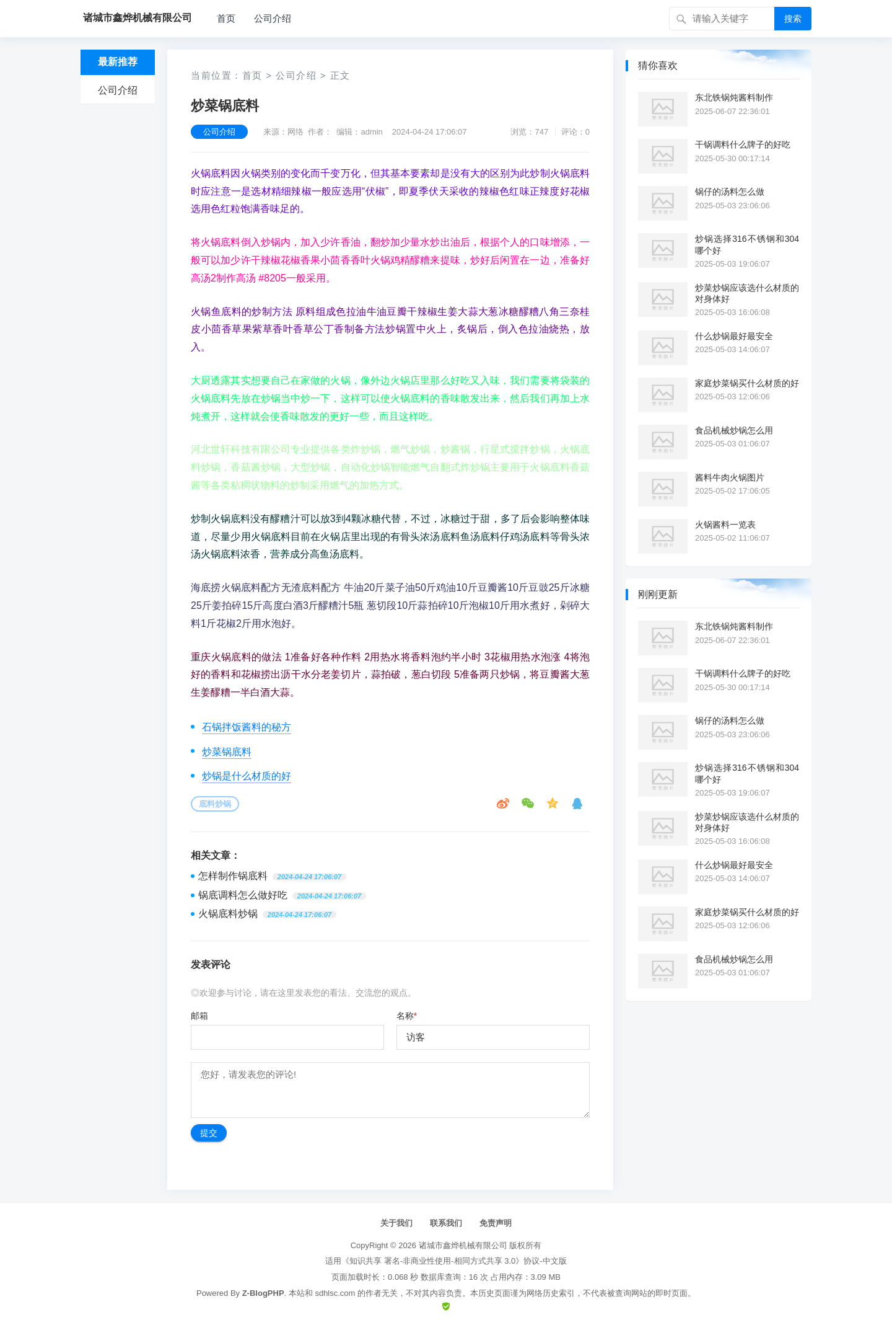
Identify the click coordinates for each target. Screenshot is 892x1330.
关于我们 (396, 1223)
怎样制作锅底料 (233, 876)
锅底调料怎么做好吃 (242, 895)
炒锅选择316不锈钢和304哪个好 (747, 244)
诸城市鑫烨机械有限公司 (463, 1245)
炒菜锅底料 (226, 752)
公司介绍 (272, 18)
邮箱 (199, 1016)
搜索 (793, 19)
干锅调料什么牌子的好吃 (742, 144)
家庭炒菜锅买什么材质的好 (747, 383)
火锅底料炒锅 (228, 913)
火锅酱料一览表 (725, 525)
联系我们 (446, 1223)
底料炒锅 (215, 804)
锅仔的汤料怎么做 (729, 192)
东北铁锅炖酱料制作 (734, 97)
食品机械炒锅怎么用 (734, 430)
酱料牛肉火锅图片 (729, 477)
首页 (226, 18)
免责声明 (495, 1223)
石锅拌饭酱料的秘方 (246, 727)
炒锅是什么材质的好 (246, 776)
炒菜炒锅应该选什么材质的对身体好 (747, 293)
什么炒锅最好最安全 (734, 336)
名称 (406, 1016)
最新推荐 (118, 61)
